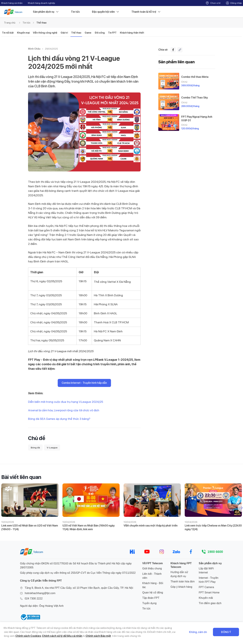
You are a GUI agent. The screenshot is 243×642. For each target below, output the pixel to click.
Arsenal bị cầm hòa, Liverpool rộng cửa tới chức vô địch (63, 410)
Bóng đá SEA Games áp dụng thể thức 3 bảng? (59, 418)
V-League (52, 447)
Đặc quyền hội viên (105, 12)
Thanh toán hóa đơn (183, 581)
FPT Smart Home (209, 592)
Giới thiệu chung (152, 568)
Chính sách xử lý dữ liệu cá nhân (62, 635)
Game (88, 32)
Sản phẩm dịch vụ (46, 12)
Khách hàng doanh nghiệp (41, 3)
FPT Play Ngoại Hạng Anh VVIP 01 (196, 118)
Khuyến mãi (206, 597)
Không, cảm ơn (198, 632)
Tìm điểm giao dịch (210, 603)
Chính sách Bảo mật (98, 635)
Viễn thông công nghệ (45, 32)
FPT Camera (206, 587)
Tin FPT (112, 32)
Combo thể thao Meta (194, 76)
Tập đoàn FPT (150, 597)
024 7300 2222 (34, 598)
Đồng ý (226, 632)
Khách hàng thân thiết (132, 32)
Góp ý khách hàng (181, 586)
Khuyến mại (23, 32)
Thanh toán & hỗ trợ (146, 12)
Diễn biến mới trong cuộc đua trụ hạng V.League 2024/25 (65, 401)
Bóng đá (35, 447)
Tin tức (75, 11)
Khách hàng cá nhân (12, 3)
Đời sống (100, 32)
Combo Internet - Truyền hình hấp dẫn (84, 382)
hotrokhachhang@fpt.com (40, 593)
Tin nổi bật (8, 32)
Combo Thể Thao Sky (194, 97)
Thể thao (41, 22)
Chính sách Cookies (28, 635)
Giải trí (64, 32)
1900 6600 (215, 552)
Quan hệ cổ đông (152, 592)
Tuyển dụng (149, 603)
